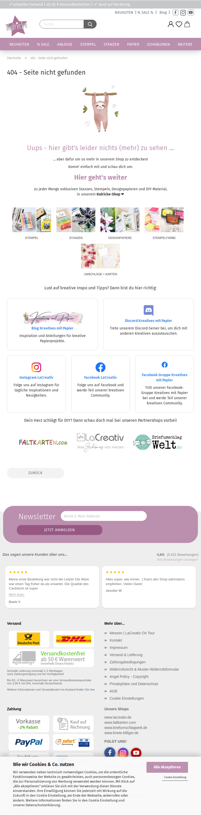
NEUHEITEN (124, 12)
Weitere (185, 44)
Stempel (88, 44)
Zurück (35, 473)
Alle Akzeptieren (167, 767)
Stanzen (111, 44)
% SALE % (145, 12)
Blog (163, 12)
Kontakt (116, 640)
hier (92, 689)
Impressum (119, 647)
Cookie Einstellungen (127, 698)
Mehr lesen (16, 594)
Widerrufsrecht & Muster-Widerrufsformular (144, 669)
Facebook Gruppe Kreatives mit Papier (164, 372)
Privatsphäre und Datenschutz (134, 684)
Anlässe (64, 44)
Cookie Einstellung (175, 777)
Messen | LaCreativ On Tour (132, 633)
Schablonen (158, 44)
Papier (133, 44)
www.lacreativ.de (117, 717)
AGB (113, 691)
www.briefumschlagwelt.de (125, 728)
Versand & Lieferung (126, 655)
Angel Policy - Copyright (129, 677)
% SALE (43, 44)
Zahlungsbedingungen (128, 662)
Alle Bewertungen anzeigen (177, 559)
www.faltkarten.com (120, 722)
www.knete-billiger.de (121, 733)
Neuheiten (19, 44)
